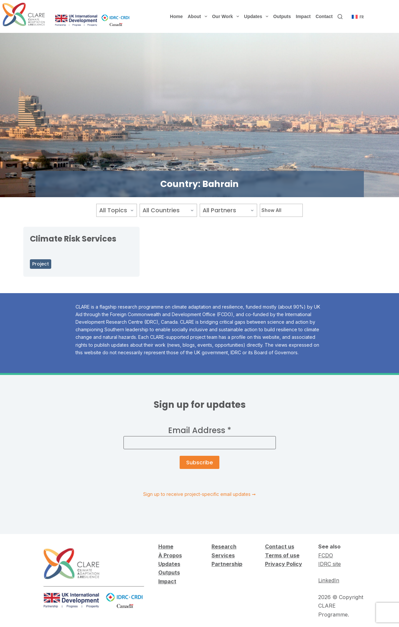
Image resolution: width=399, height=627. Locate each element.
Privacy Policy (283, 564)
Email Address (199, 430)
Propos (172, 555)
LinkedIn (328, 580)
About (199, 16)
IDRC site (329, 564)
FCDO (325, 555)
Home (176, 16)
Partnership (226, 564)
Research (223, 546)
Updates (257, 16)
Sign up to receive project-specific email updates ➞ (199, 494)
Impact (303, 16)
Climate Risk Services (73, 238)
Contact (324, 16)
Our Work (227, 16)
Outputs (282, 16)
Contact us (279, 546)
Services (223, 555)
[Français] (358, 17)
